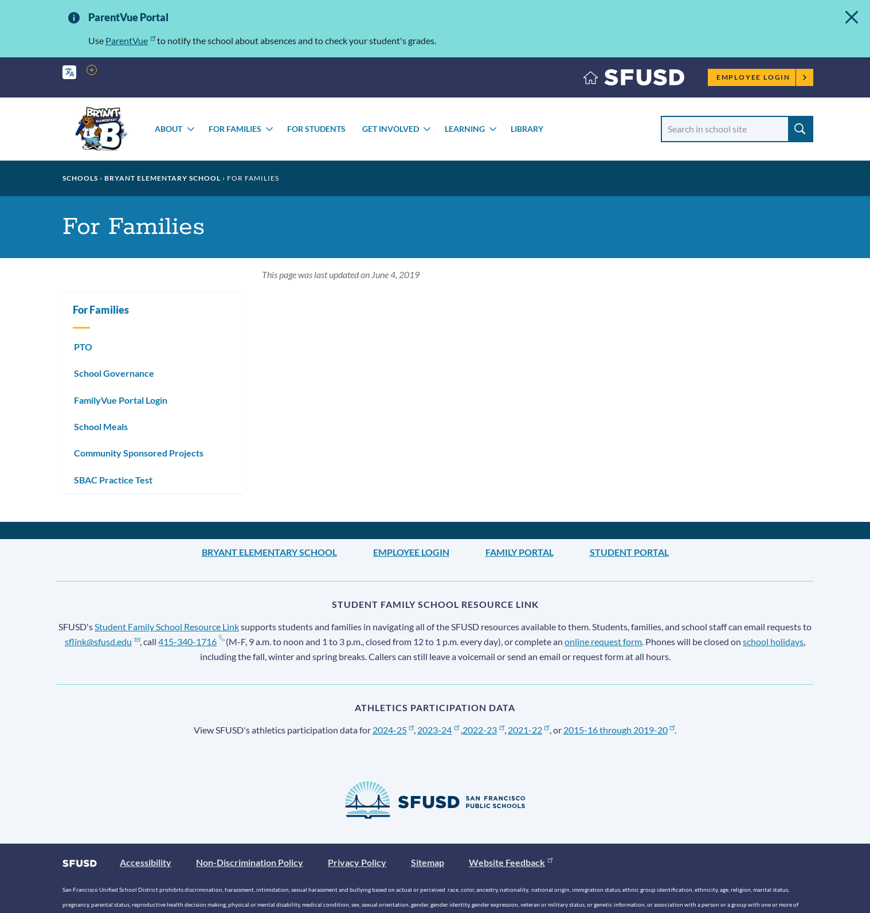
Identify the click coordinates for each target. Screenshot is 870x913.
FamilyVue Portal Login (120, 400)
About (168, 129)
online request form (603, 641)
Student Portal (629, 552)
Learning (465, 129)
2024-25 (393, 729)
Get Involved (390, 129)
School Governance (114, 373)
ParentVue (130, 40)
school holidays (773, 641)
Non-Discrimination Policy (249, 862)
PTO (83, 346)
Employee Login (762, 77)
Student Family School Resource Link (167, 626)
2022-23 (483, 729)
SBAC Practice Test (113, 479)
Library (527, 129)
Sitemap (427, 862)
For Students (316, 129)
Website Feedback (510, 862)
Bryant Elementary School (162, 178)
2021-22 (529, 729)
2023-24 (438, 729)
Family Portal (519, 552)
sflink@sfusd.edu (102, 641)
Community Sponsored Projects (138, 452)
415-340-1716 (191, 641)
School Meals (101, 426)
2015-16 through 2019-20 (619, 729)
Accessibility (145, 862)
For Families (235, 129)
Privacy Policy (357, 862)
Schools (80, 178)
